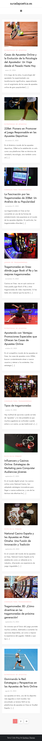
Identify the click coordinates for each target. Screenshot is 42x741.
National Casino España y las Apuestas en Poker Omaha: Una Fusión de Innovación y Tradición (19, 538)
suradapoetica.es (21, 3)
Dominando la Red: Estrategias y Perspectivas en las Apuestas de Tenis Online (20, 682)
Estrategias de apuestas (15, 50)
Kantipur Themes (29, 737)
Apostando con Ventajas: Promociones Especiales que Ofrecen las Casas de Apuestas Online (20, 338)
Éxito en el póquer (13, 456)
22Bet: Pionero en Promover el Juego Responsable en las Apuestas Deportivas (20, 132)
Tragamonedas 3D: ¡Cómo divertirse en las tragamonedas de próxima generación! (19, 611)
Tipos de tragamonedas (17, 405)
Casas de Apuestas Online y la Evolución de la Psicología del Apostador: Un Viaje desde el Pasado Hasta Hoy (20, 60)
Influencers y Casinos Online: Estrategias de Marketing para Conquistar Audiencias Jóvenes (19, 466)
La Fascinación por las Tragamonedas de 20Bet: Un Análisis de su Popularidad (20, 197)
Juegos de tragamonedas (15, 262)
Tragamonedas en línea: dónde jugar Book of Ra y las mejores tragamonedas (20, 270)
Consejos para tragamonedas (18, 190)
